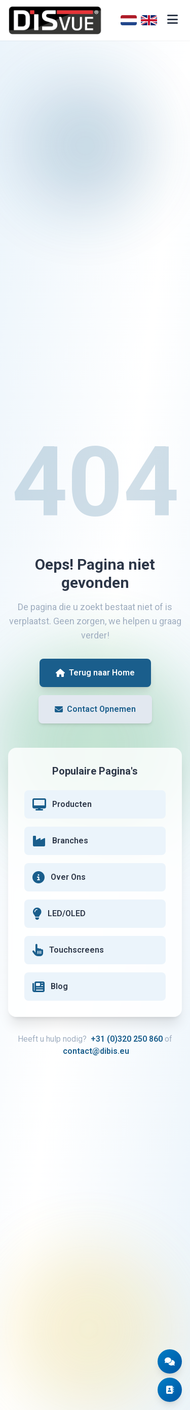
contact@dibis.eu (96, 1051)
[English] (149, 20)
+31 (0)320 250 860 (127, 1039)
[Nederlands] (129, 20)
